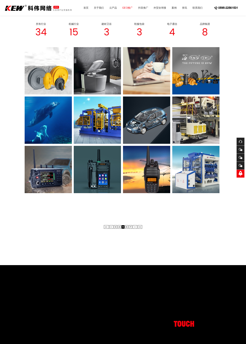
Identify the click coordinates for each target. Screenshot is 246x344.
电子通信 (172, 24)
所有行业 (41, 24)
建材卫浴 (107, 24)
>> (140, 227)
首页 (85, 7)
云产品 (113, 7)
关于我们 (99, 7)
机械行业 (74, 24)
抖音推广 (143, 7)
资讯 (184, 7)
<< (106, 227)
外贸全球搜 (160, 7)
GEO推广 (127, 7)
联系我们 (198, 7)
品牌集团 (205, 24)
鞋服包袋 (139, 24)
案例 (174, 7)
